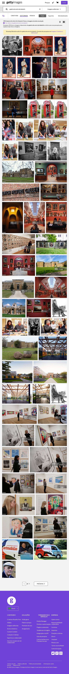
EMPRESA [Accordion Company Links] (54, 615)
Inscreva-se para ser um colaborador (14, 641)
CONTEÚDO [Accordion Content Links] (11, 615)
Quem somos (55, 619)
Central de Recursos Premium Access (43, 640)
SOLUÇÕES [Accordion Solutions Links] (26, 615)
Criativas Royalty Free (14, 619)
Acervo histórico (12, 629)
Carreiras (54, 627)
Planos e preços (26, 622)
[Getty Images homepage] (14, 2)
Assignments (26, 629)
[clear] (40, 9)
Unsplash (54, 639)
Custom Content (12, 632)
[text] (24, 9)
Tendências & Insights (43, 630)
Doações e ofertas (56, 633)
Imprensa (54, 630)
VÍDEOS (32, 15)
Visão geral (25, 619)
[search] (7, 9)
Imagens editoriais (12, 625)
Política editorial (22, 663)
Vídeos (9, 622)
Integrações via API (43, 633)
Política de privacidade (35, 663)
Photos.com (55, 642)
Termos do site (11, 663)
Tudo (42, 16)
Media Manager (42, 621)
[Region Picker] (13, 609)
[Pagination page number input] (24, 584)
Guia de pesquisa (42, 636)
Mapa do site (16, 665)
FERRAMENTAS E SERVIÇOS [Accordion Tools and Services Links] (44, 615)
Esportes (51, 16)
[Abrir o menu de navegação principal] (3, 2)
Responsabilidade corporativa (56, 623)
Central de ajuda (56, 648)
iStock (53, 636)
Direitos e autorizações (44, 624)
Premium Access (27, 625)
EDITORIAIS (24, 15)
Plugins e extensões (43, 627)
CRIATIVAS (14, 15)
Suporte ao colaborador (14, 638)
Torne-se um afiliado (57, 645)
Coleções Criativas (13, 635)
